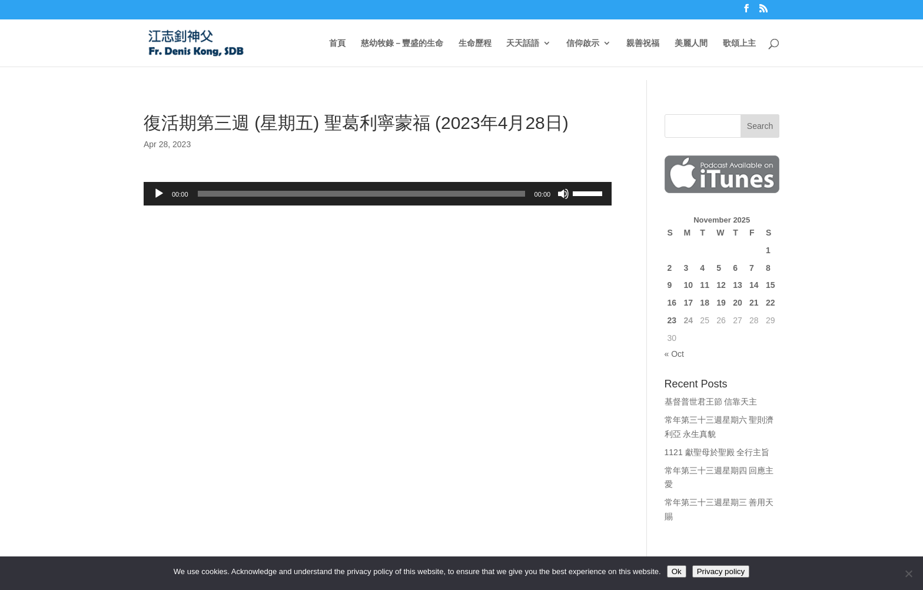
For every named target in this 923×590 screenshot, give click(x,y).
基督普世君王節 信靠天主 (711, 401)
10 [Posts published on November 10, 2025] (688, 285)
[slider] (361, 194)
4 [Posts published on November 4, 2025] (702, 268)
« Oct (674, 354)
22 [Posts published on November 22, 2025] (770, 302)
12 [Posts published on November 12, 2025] (721, 285)
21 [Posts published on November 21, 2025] (754, 302)
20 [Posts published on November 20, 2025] (737, 302)
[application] (378, 193)
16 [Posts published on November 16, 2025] (672, 302)
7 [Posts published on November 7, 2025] (751, 268)
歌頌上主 (739, 43)
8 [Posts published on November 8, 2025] (768, 268)
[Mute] (563, 194)
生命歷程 (475, 43)
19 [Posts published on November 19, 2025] (721, 302)
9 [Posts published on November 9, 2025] (670, 285)
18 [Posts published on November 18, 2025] (704, 302)
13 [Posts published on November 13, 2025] (737, 285)
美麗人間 (691, 43)
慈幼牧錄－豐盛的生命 (402, 43)
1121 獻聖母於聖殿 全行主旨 (717, 452)
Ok (677, 571)
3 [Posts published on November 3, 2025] (685, 268)
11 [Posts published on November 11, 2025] (704, 285)
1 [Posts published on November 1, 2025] (768, 250)
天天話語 (522, 43)
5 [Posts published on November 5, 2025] (718, 268)
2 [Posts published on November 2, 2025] (670, 268)
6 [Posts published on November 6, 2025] (735, 268)
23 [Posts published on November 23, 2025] (672, 320)
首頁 (337, 43)
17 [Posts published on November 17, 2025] (688, 302)
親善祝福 (642, 43)
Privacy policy (721, 571)
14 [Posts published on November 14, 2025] (754, 285)
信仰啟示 (582, 43)
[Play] (159, 194)
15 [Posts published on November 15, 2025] (770, 285)
